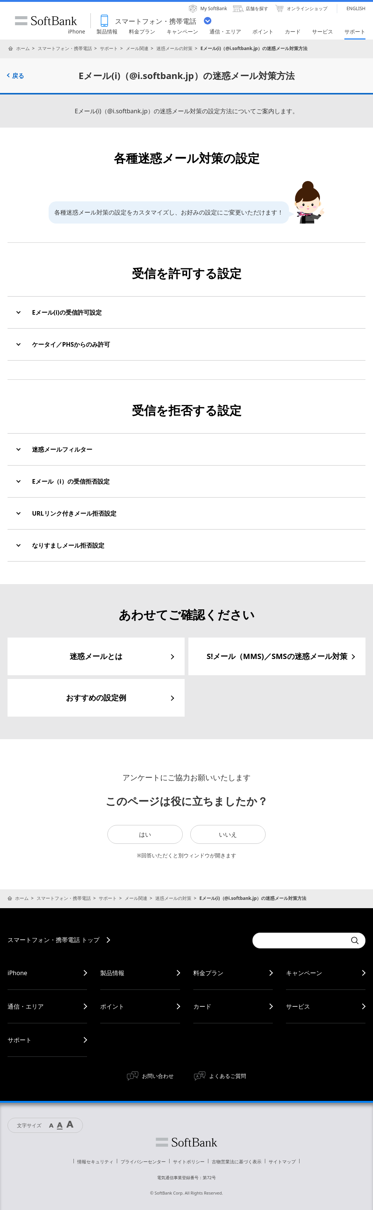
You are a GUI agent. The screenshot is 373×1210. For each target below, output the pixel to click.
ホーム (23, 48)
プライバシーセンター (143, 1161)
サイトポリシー (189, 1161)
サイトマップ (282, 1161)
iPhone (17, 973)
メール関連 (137, 48)
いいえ (228, 834)
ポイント (112, 1006)
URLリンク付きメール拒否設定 (74, 513)
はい (145, 834)
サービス (298, 1006)
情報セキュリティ (95, 1161)
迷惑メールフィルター (62, 449)
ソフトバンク (186, 1142)
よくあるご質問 (227, 1075)
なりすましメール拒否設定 (68, 545)
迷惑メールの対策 (174, 48)
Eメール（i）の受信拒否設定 (71, 481)
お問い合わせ (158, 1075)
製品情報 (112, 973)
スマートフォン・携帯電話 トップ (53, 940)
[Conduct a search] (299, 940)
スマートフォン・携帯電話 (65, 48)
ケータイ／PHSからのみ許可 (71, 344)
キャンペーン (304, 973)
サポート (109, 48)
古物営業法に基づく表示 (236, 1161)
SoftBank (46, 21)
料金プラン (208, 973)
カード (202, 1006)
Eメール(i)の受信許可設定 (67, 312)
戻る (18, 76)
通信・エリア (26, 1006)
